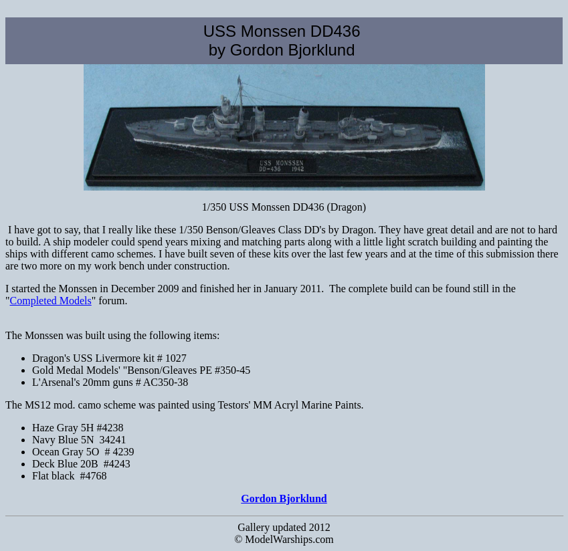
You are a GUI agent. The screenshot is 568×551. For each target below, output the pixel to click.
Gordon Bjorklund (283, 498)
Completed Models (51, 300)
